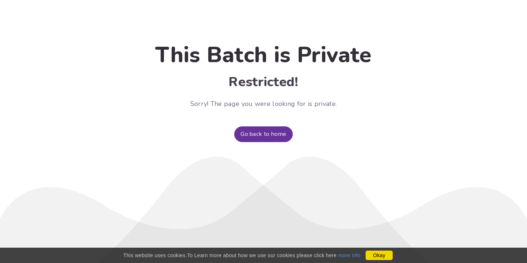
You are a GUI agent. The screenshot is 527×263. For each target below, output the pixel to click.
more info (349, 255)
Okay (379, 255)
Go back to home (263, 134)
